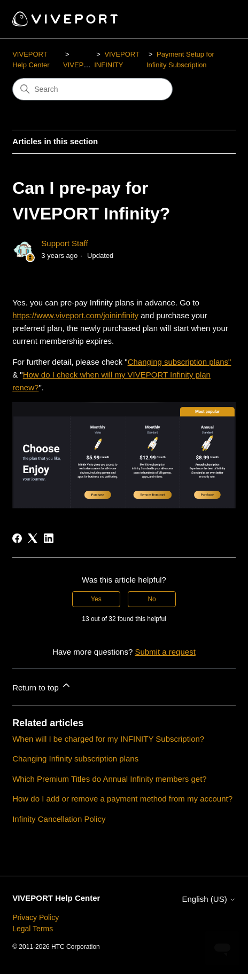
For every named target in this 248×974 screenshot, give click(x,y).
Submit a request (165, 651)
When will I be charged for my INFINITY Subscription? (108, 738)
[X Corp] (32, 538)
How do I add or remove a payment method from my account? (122, 798)
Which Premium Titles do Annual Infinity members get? (109, 778)
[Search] (92, 89)
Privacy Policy (35, 917)
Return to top (42, 686)
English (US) (208, 899)
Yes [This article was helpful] (96, 599)
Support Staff (64, 243)
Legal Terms (32, 928)
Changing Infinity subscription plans (75, 758)
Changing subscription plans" (179, 361)
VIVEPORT (80, 65)
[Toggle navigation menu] (217, 19)
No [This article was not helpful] (152, 599)
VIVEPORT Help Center (56, 897)
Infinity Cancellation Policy (58, 818)
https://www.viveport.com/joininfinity (75, 315)
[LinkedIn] (48, 538)
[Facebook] (17, 538)
